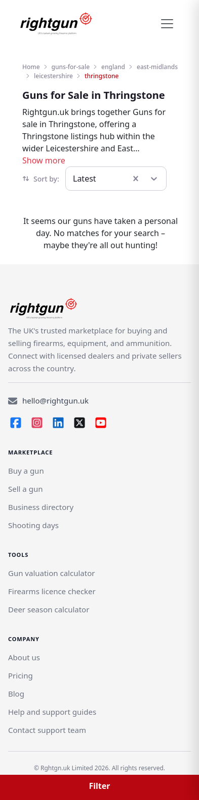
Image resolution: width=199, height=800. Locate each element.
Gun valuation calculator (51, 573)
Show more (43, 160)
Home (31, 67)
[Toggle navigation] (167, 23)
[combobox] (74, 179)
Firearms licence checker (52, 591)
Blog (16, 694)
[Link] (25, 489)
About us (24, 657)
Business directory (40, 507)
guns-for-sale (71, 67)
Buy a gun (26, 471)
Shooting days (33, 525)
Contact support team (47, 730)
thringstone (102, 76)
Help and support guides (52, 712)
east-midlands (157, 67)
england (113, 67)
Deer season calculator (48, 609)
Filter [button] (99, 785)
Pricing (20, 675)
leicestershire (53, 76)
